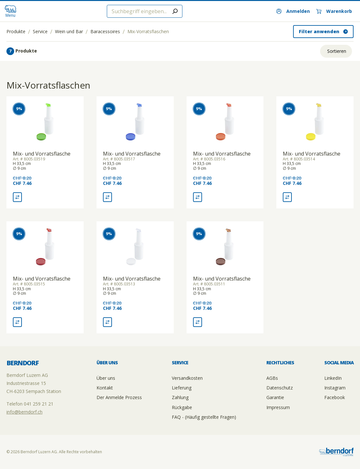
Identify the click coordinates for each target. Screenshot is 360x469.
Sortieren (336, 51)
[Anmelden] (293, 11)
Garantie (275, 397)
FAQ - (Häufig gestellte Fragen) (204, 417)
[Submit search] (175, 11)
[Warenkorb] (334, 11)
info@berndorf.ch (24, 412)
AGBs (272, 378)
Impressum (278, 407)
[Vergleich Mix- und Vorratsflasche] (17, 197)
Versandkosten (187, 378)
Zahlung (180, 397)
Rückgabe (182, 407)
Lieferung (181, 388)
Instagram (335, 388)
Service (40, 31)
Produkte (15, 31)
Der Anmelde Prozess (119, 397)
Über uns (106, 378)
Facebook (334, 397)
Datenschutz (279, 388)
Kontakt (105, 388)
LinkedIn (333, 378)
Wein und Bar (69, 31)
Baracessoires (105, 31)
